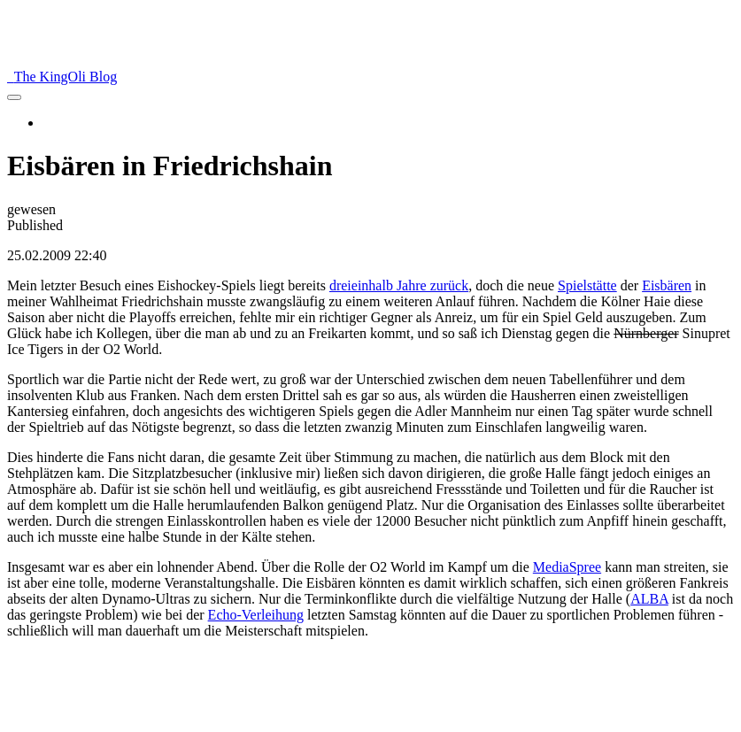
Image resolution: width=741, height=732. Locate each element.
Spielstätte (587, 285)
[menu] (14, 97)
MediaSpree (567, 566)
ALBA (649, 598)
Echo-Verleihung (256, 614)
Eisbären (666, 285)
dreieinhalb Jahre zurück (398, 285)
